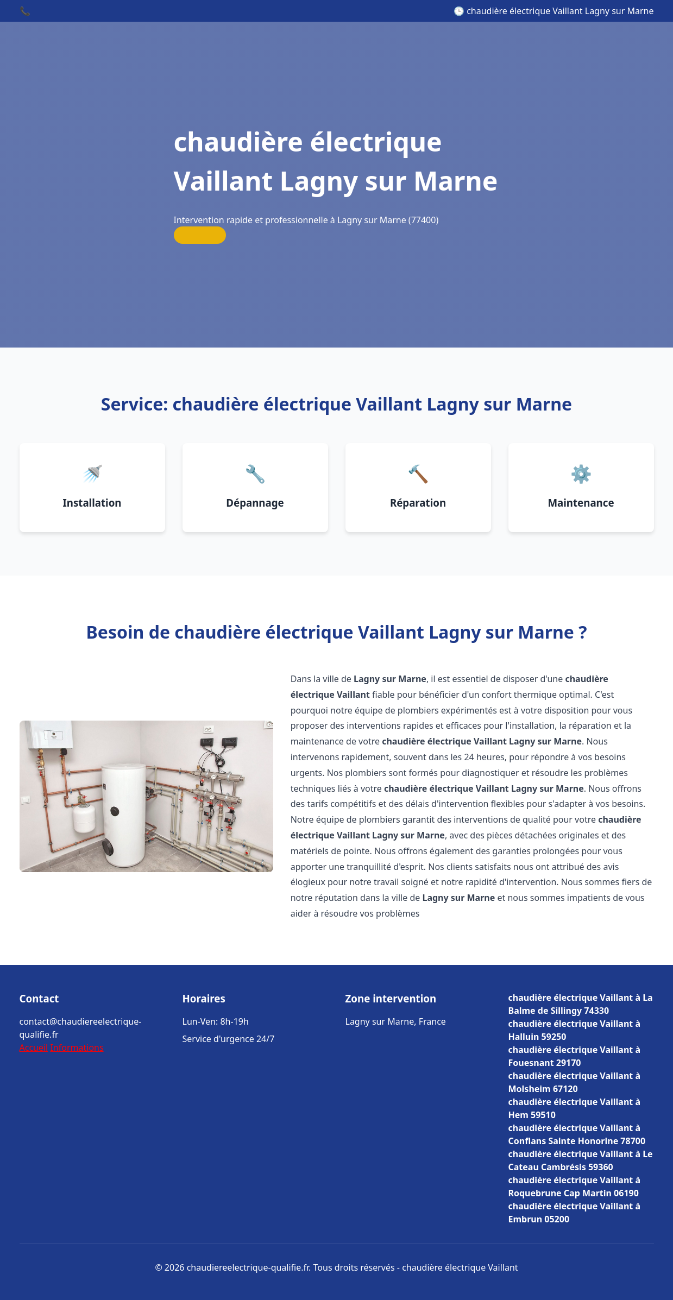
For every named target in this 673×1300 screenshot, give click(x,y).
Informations (76, 1047)
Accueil (34, 1047)
